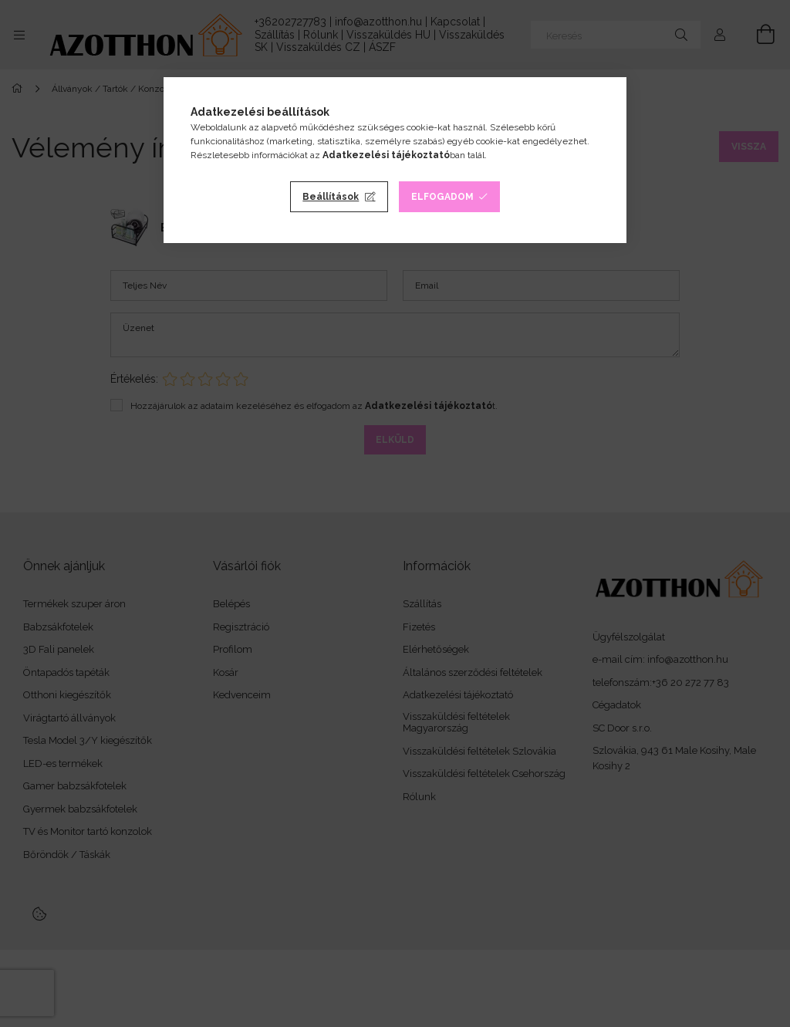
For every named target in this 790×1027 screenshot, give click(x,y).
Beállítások (330, 196)
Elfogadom (442, 196)
